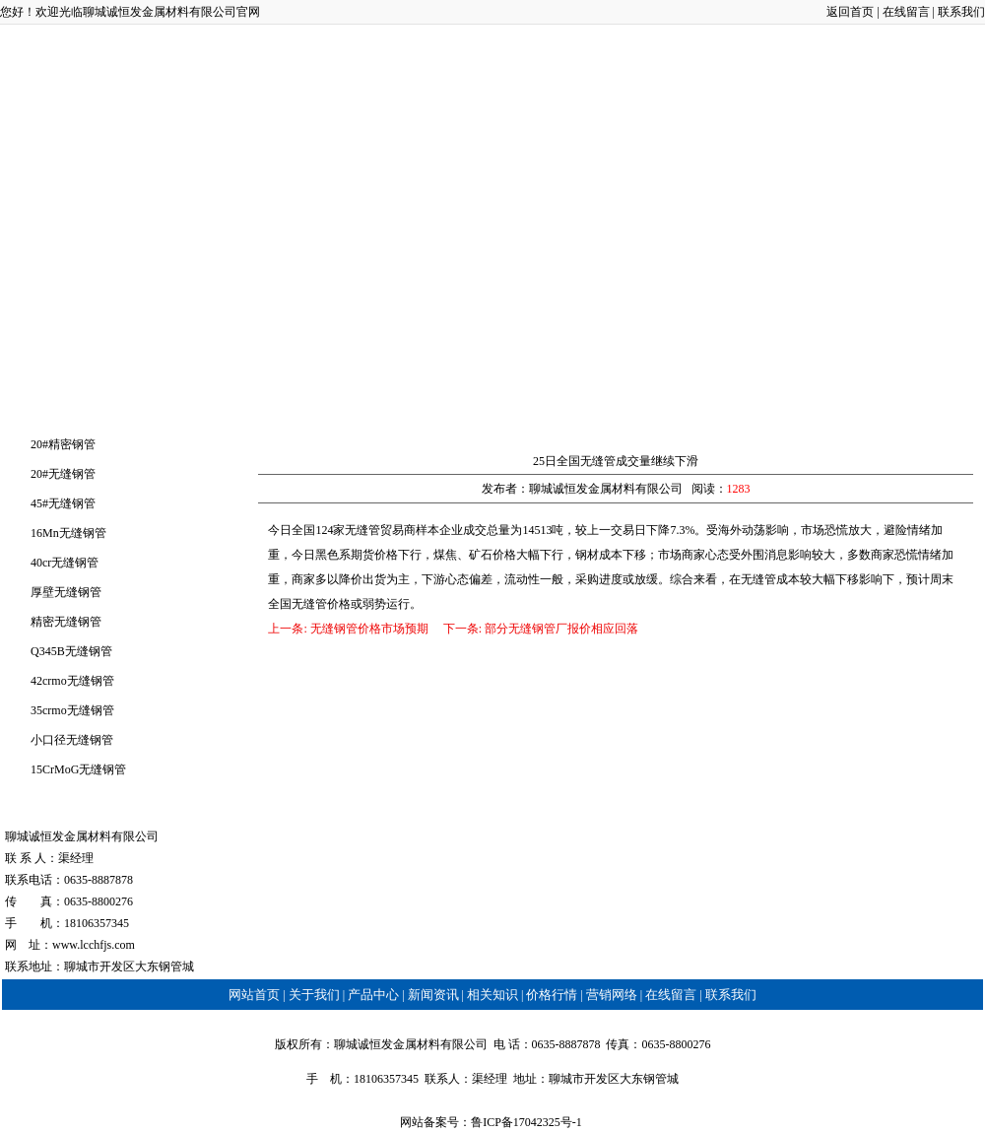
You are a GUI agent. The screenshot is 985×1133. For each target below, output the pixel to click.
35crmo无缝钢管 (72, 710)
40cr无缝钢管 (64, 562)
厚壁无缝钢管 (66, 592)
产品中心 (273, 141)
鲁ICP (486, 1122)
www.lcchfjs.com (93, 945)
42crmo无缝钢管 (72, 681)
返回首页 (850, 12)
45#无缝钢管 (63, 503)
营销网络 (711, 141)
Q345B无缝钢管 (71, 651)
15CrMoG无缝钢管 (78, 769)
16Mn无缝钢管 (68, 533)
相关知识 (492, 141)
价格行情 (601, 141)
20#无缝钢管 (63, 474)
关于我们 (164, 141)
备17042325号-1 (543, 1122)
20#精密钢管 (63, 444)
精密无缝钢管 (66, 622)
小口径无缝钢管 (72, 740)
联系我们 (961, 12)
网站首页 (55, 141)
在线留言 (906, 12)
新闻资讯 (383, 141)
